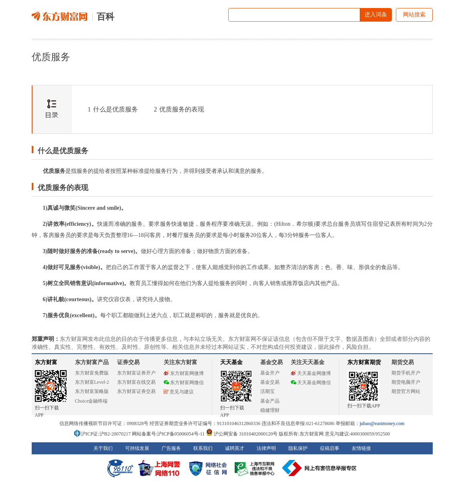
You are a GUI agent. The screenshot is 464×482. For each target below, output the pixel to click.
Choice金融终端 (91, 401)
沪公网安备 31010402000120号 (242, 434)
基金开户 (270, 373)
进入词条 (376, 15)
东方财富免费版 (92, 373)
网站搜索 (414, 15)
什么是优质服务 (113, 109)
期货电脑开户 (405, 382)
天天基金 (231, 362)
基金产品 (270, 401)
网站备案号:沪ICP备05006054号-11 (169, 434)
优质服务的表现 (179, 109)
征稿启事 (329, 448)
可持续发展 (137, 448)
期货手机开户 (405, 373)
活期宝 (267, 391)
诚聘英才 (234, 448)
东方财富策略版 (92, 391)
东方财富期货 (364, 362)
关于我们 (103, 448)
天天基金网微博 (311, 373)
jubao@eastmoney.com (382, 423)
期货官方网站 (405, 391)
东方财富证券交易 (136, 391)
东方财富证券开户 (136, 373)
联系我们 (203, 448)
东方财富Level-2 (92, 382)
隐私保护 (298, 448)
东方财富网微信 (184, 382)
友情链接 (361, 448)
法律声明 (266, 448)
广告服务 (171, 448)
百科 (105, 17)
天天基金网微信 (311, 382)
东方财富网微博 (184, 373)
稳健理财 (270, 410)
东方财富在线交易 (136, 382)
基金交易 (270, 382)
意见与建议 (179, 392)
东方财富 (46, 362)
